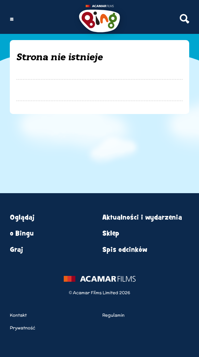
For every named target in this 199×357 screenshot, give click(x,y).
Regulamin (113, 315)
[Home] (99, 19)
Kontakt (18, 315)
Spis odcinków (124, 249)
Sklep (110, 233)
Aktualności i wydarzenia (142, 217)
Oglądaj (22, 217)
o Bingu (22, 233)
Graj (16, 249)
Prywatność (22, 328)
